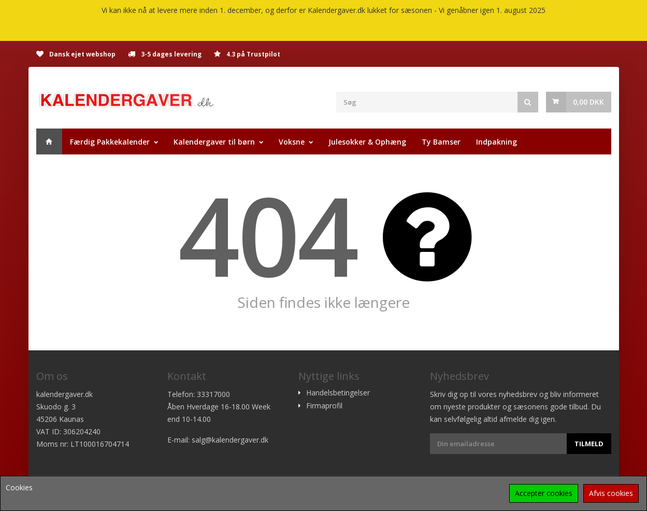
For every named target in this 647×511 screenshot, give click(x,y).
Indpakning (496, 142)
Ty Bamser (441, 142)
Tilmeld (588, 443)
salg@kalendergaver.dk (230, 440)
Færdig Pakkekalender (110, 142)
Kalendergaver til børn (214, 142)
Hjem (49, 141)
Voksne (292, 142)
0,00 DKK (588, 102)
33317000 (213, 394)
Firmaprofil (324, 405)
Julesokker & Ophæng (367, 142)
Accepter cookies (543, 493)
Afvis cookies (611, 493)
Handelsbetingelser (338, 393)
